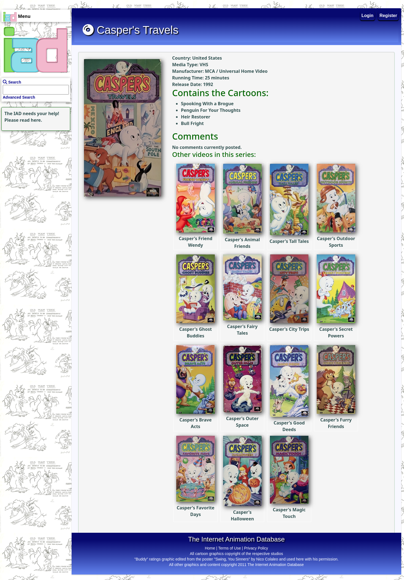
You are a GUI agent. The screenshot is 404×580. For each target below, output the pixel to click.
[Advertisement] (34, 166)
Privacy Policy (256, 548)
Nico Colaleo (267, 559)
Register (388, 15)
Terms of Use (229, 548)
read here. (31, 120)
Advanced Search (19, 97)
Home (210, 548)
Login (368, 15)
